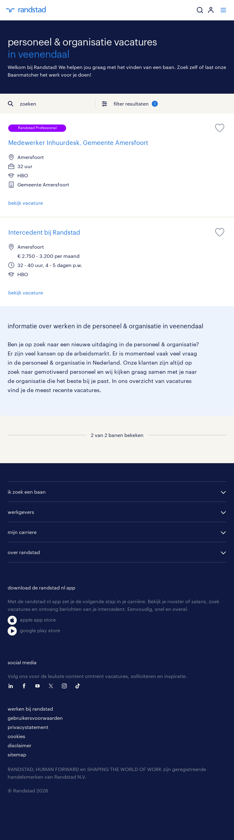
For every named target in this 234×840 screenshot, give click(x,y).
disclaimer (19, 745)
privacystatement (28, 727)
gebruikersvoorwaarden (35, 718)
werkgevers (21, 512)
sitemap (17, 754)
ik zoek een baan (27, 492)
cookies (16, 736)
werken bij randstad (30, 709)
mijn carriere (22, 532)
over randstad (24, 552)
